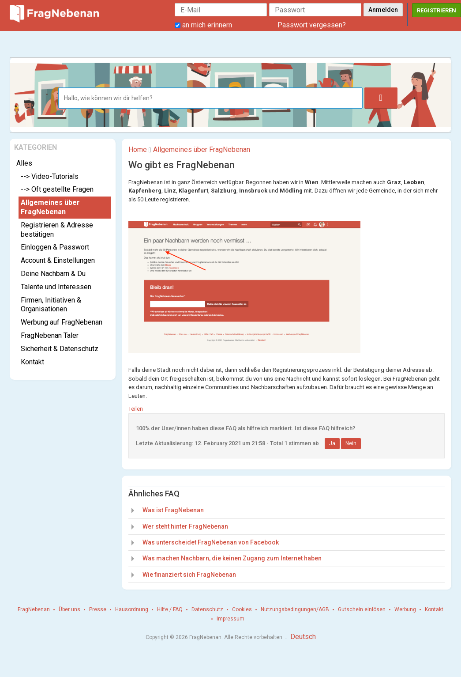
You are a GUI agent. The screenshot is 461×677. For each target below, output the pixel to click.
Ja (332, 443)
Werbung (405, 609)
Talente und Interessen (56, 287)
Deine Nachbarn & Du (53, 273)
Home (137, 149)
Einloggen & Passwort (55, 247)
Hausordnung (131, 609)
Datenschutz (207, 609)
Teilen (135, 408)
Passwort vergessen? (311, 25)
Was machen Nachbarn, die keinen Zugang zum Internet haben (232, 558)
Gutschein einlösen (362, 609)
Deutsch (303, 636)
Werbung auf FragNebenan (61, 322)
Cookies (242, 609)
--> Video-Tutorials (50, 176)
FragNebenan (34, 609)
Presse (97, 609)
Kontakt (32, 362)
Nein (350, 443)
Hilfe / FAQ (170, 609)
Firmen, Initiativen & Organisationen (51, 305)
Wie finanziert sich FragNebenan (189, 574)
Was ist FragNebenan (173, 510)
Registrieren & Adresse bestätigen (57, 229)
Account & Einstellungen (58, 260)
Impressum (230, 619)
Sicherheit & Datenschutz (59, 348)
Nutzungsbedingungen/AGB (295, 609)
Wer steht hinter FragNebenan (185, 526)
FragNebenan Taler (50, 335)
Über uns (69, 609)
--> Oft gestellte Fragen (57, 189)
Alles (24, 163)
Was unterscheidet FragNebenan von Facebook (210, 542)
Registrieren (436, 10)
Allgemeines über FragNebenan (50, 207)
